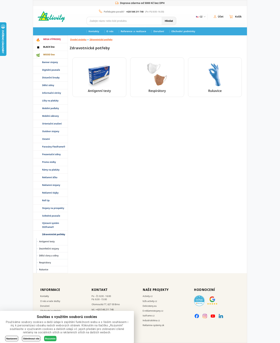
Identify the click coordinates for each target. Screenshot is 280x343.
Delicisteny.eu (150, 305)
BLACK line (49, 46)
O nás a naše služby (50, 301)
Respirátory (45, 262)
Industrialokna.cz (151, 320)
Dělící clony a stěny (49, 255)
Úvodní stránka (78, 39)
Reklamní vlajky (50, 192)
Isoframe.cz (148, 315)
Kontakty (94, 31)
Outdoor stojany (50, 131)
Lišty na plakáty (50, 100)
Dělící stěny (48, 85)
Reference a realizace (133, 31)
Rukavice (43, 269)
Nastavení (11, 338)
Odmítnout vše (31, 338)
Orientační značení (52, 123)
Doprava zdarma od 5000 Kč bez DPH (139, 3)
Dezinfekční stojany (49, 248)
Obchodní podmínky (183, 31)
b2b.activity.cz (150, 301)
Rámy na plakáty (50, 169)
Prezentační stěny (51, 154)
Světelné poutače (51, 215)
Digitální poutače (51, 69)
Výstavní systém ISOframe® (50, 225)
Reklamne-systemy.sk (153, 325)
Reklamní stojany (51, 185)
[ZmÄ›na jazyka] (201, 17)
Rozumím (50, 338)
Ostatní (46, 139)
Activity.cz (147, 296)
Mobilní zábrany (50, 115)
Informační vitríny (51, 92)
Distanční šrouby (51, 77)
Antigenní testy (47, 241)
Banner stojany (50, 62)
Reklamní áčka (49, 177)
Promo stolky (49, 162)
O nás (109, 31)
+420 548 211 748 (135, 11)
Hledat (169, 20)
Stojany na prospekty (53, 208)
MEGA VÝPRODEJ (52, 39)
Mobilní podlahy (50, 108)
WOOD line (49, 54)
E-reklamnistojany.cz (153, 310)
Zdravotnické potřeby (100, 39)
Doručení (158, 31)
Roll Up (46, 200)
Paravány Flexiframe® (53, 146)
